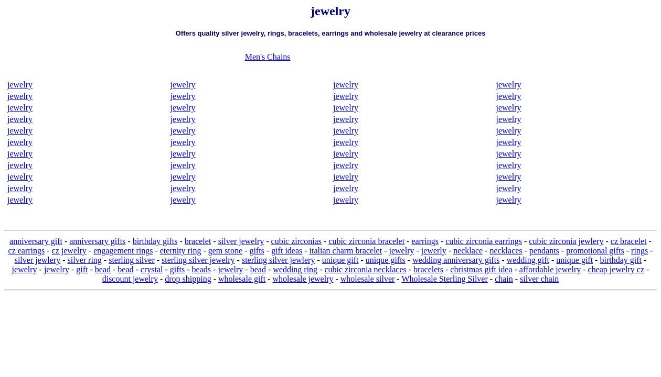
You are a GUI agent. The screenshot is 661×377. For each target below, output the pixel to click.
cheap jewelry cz (616, 269)
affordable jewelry (550, 269)
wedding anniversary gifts (455, 260)
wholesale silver (367, 278)
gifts (256, 250)
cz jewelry (69, 250)
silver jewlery (38, 260)
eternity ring (180, 250)
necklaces (505, 250)
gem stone (225, 250)
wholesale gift (241, 278)
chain (504, 278)
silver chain (539, 278)
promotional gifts (595, 250)
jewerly (433, 250)
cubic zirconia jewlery (566, 241)
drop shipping (188, 278)
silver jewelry (241, 241)
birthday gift (621, 260)
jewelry (20, 84)
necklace (468, 250)
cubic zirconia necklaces (365, 269)
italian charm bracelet (346, 250)
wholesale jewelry (303, 278)
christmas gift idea (481, 269)
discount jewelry (130, 278)
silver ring (85, 260)
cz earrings (26, 250)
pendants (544, 250)
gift (82, 269)
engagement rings (123, 250)
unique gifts (386, 260)
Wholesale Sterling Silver (444, 278)
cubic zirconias (296, 241)
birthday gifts (155, 241)
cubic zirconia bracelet (366, 241)
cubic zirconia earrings (483, 241)
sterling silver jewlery (278, 260)
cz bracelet (629, 241)
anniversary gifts (97, 241)
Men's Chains (268, 56)
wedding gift (528, 260)
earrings (425, 241)
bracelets (428, 269)
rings (639, 250)
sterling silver (132, 260)
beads (201, 269)
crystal (152, 269)
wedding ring (295, 269)
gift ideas (286, 250)
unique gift (340, 260)
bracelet (198, 241)
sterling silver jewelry (198, 260)
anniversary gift (35, 241)
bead (103, 269)
